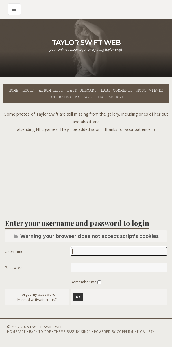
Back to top (40, 332)
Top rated (60, 97)
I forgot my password (37, 294)
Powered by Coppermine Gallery (124, 332)
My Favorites (89, 97)
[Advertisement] (87, 174)
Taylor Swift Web (86, 42)
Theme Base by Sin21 (72, 332)
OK (78, 297)
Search (115, 97)
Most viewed (149, 90)
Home (13, 90)
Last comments (116, 90)
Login (28, 90)
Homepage (16, 332)
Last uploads (82, 90)
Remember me (84, 281)
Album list (51, 90)
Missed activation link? (37, 299)
